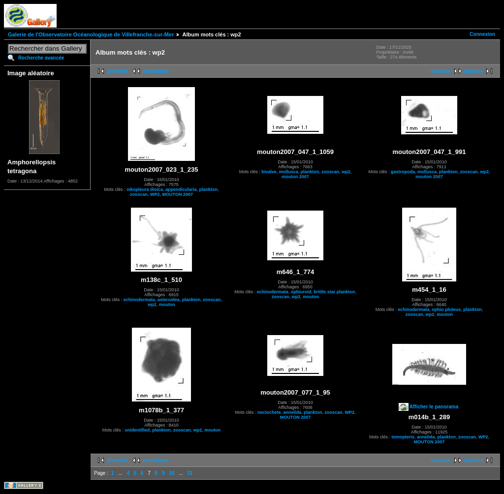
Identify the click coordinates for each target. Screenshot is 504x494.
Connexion (482, 34)
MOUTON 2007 (177, 194)
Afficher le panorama (434, 406)
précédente (156, 71)
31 (189, 473)
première (117, 71)
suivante (441, 71)
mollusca (288, 171)
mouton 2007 (295, 176)
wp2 (346, 171)
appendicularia (181, 189)
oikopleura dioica (144, 189)
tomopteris (402, 436)
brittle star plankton (334, 291)
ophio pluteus (446, 309)
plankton (208, 189)
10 (171, 473)
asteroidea (169, 299)
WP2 (155, 194)
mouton (167, 304)
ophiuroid (301, 291)
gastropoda (403, 171)
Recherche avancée (41, 58)
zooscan (139, 194)
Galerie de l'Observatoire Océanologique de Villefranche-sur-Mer (91, 34)
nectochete (269, 412)
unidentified (137, 430)
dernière (473, 71)
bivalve (269, 171)
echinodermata (139, 299)
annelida (292, 412)
